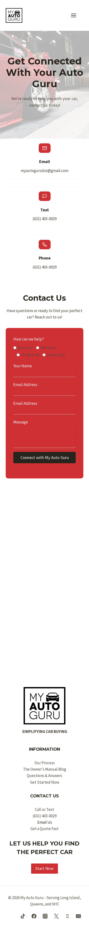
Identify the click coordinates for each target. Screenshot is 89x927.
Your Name (22, 365)
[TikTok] (23, 916)
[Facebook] (34, 916)
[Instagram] (45, 916)
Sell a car (48, 347)
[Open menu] (76, 15)
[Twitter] (56, 916)
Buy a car (25, 347)
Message (22, 422)
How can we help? (28, 339)
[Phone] (67, 916)
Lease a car (56, 354)
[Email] (78, 916)
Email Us (44, 822)
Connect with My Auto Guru (44, 457)
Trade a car (30, 354)
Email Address (26, 384)
